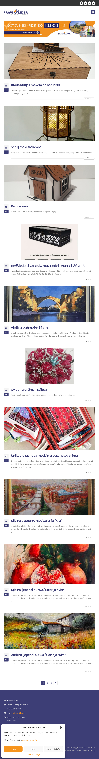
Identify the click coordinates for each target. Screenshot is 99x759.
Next (55, 683)
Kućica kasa (19, 206)
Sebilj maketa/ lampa (26, 147)
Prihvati (13, 749)
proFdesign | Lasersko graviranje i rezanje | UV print (47, 265)
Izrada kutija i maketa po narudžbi (35, 85)
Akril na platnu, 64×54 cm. (29, 327)
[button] (61, 727)
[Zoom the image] (49, 22)
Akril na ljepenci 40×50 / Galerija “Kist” (38, 655)
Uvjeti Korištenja (33, 754)
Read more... (89, 99)
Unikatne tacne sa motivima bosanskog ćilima (44, 455)
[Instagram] (89, 3)
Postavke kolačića (53, 749)
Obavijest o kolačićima (31, 740)
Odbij (33, 749)
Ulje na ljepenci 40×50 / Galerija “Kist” (37, 590)
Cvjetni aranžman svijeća (29, 389)
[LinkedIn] (93, 3)
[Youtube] (85, 3)
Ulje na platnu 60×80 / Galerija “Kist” (36, 521)
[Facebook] (81, 3)
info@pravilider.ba (17, 713)
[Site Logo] (16, 12)
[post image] (49, 61)
